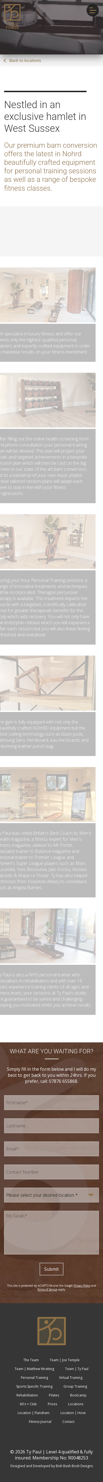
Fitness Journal (40, 1421)
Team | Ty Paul (76, 1368)
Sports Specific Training (34, 1386)
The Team (31, 1360)
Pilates (54, 1395)
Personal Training (34, 1377)
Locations (75, 1404)
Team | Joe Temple (65, 1360)
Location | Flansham (33, 1412)
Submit (51, 1269)
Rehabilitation (27, 1395)
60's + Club (28, 1404)
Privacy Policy (82, 1285)
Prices (52, 1404)
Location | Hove (73, 1412)
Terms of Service (47, 1289)
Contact (68, 1421)
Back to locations (22, 60)
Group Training (75, 1386)
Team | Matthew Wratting (34, 1368)
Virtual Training (70, 1377)
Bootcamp (78, 1395)
